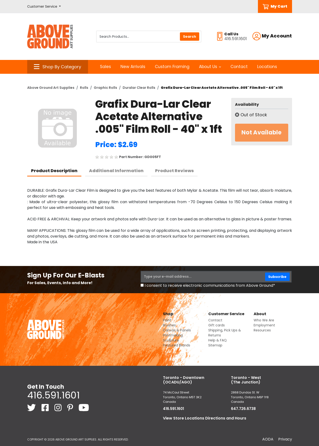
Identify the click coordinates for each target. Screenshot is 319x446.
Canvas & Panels (177, 330)
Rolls (84, 87)
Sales (105, 66)
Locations (267, 66)
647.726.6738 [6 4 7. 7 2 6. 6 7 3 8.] (243, 408)
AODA (267, 439)
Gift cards (216, 325)
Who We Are (264, 320)
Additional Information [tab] (116, 171)
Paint (167, 320)
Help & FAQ (217, 340)
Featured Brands (176, 345)
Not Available (261, 132)
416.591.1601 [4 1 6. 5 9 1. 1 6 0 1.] (53, 395)
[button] (44, 6)
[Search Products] (148, 36)
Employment (264, 325)
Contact (239, 66)
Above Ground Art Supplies (50, 87)
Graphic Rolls (105, 87)
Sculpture (171, 340)
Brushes (169, 325)
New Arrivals (132, 66)
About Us (210, 66)
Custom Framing (172, 66)
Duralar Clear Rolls (139, 87)
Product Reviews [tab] (174, 171)
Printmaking (173, 335)
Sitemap (215, 345)
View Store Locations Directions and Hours (204, 418)
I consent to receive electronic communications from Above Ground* (210, 285)
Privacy (285, 439)
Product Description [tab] (54, 171)
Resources (262, 330)
